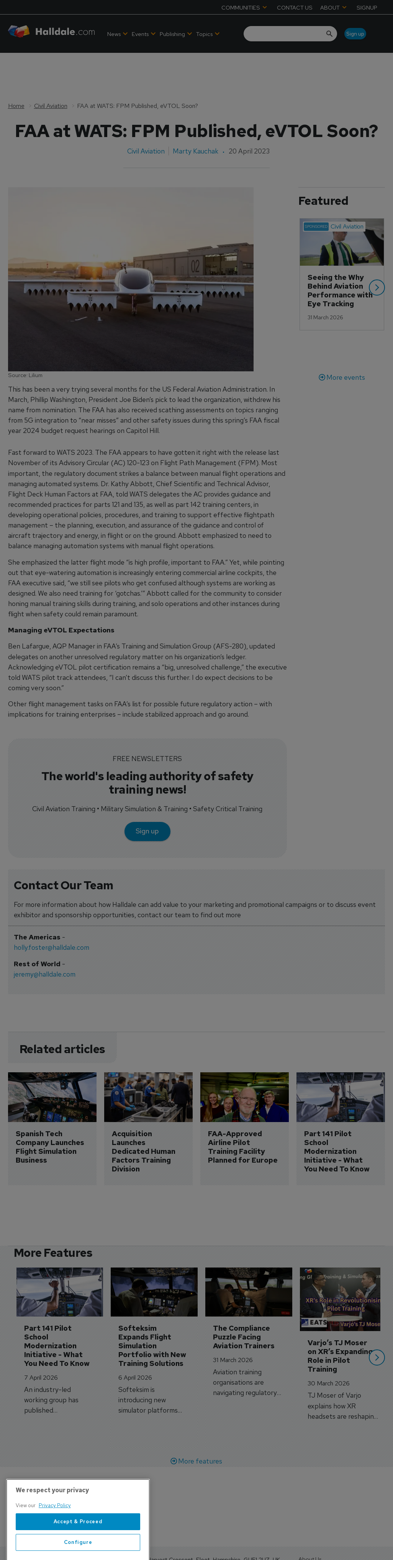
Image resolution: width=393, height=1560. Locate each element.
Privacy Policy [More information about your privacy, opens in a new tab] (55, 1531)
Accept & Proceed (78, 1547)
